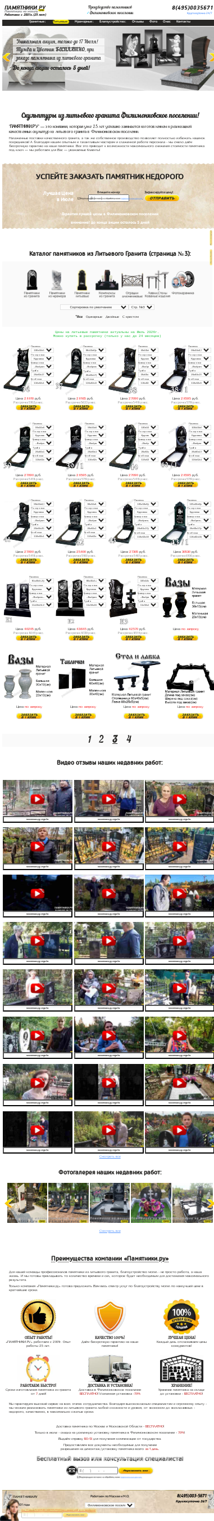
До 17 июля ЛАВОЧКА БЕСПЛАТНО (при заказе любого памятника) (58, 1510)
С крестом (130, 316)
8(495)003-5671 (192, 1497)
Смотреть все (110, 1157)
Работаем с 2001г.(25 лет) (25, 14)
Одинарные (94, 316)
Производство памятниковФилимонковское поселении (109, 10)
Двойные (112, 316)
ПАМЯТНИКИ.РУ (24, 8)
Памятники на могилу (21, 11)
